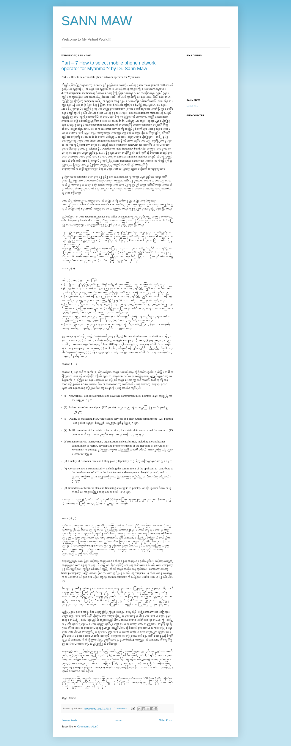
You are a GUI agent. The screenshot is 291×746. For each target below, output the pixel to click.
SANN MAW (96, 21)
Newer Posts (70, 720)
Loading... (192, 105)
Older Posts (166, 720)
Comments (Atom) (87, 726)
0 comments (120, 708)
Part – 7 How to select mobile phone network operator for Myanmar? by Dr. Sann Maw (108, 65)
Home (118, 720)
